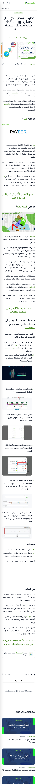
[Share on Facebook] (21, 64)
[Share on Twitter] (25, 64)
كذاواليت (15, 93)
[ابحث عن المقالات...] (8, 3)
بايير (25, 118)
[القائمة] (3, 3)
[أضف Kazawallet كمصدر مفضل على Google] (18, 654)
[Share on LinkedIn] (18, 64)
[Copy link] (15, 64)
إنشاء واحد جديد (10, 348)
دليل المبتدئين (18, 12)
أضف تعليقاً (18, 681)
